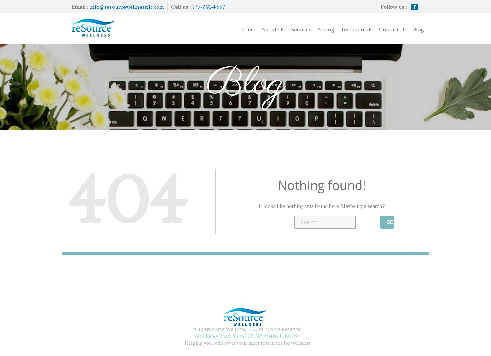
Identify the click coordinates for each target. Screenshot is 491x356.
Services (295, 28)
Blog (418, 29)
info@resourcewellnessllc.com (127, 7)
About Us (273, 29)
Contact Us (393, 29)
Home (247, 29)
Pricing (325, 29)
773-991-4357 (208, 7)
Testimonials (357, 29)
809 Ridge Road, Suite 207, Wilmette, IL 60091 (249, 336)
